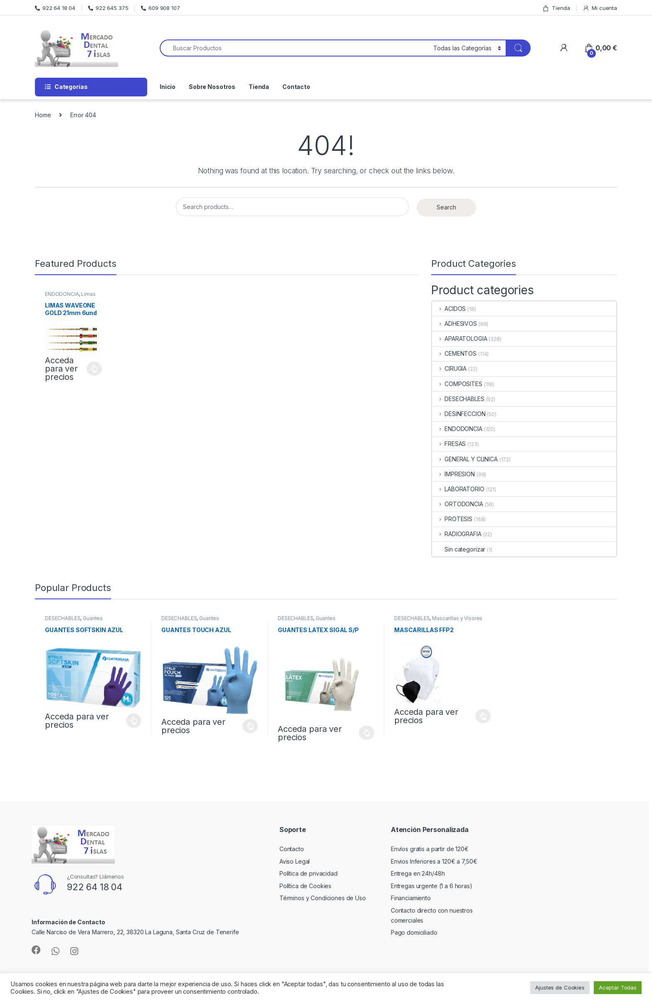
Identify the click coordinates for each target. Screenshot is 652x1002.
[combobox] (294, 48)
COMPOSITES (457, 383)
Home (43, 114)
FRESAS (449, 443)
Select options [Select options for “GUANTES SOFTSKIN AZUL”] (133, 721)
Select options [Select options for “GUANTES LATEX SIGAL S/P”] (366, 733)
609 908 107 (160, 8)
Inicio (167, 86)
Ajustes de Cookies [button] (559, 987)
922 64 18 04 (55, 8)
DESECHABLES (458, 398)
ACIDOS (449, 308)
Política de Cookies (305, 885)
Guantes (93, 618)
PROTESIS (452, 518)
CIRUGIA (449, 368)
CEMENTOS (454, 353)
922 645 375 (108, 8)
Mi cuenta (600, 8)
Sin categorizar (458, 549)
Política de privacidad (308, 873)
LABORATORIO (458, 488)
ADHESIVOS (454, 323)
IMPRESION (453, 474)
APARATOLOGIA (459, 338)
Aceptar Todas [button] (618, 987)
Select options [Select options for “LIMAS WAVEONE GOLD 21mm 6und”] (94, 369)
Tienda (556, 8)
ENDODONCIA (62, 294)
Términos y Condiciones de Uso (322, 897)
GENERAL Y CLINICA (464, 459)
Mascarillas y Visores (457, 618)
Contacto (296, 86)
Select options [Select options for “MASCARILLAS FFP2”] (483, 716)
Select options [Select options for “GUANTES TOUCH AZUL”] (250, 726)
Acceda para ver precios (61, 368)
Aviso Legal (294, 861)
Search (446, 207)
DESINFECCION (458, 413)
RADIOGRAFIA (456, 533)
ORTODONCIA (457, 503)
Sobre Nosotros (212, 86)
